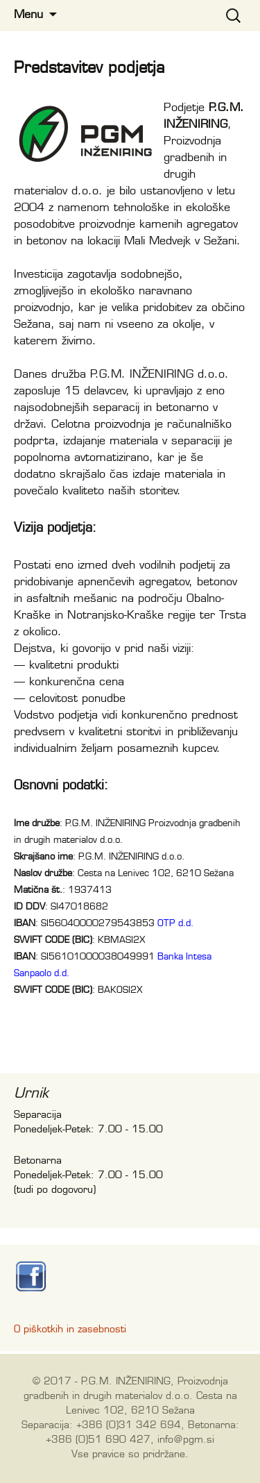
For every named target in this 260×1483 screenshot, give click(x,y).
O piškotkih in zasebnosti (70, 1329)
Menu (28, 15)
